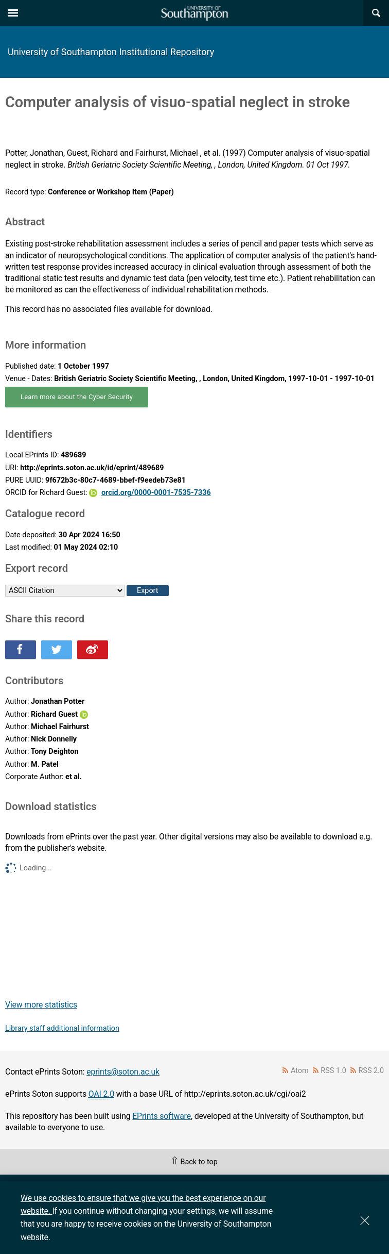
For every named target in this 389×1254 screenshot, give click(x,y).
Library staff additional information (62, 1028)
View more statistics (41, 1005)
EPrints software (161, 1116)
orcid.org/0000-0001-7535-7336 (156, 492)
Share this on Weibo (92, 649)
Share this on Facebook (20, 649)
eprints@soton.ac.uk (123, 1072)
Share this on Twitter (56, 649)
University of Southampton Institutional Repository (111, 51)
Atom (300, 1070)
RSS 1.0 (333, 1070)
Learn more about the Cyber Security (77, 397)
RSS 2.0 (371, 1070)
